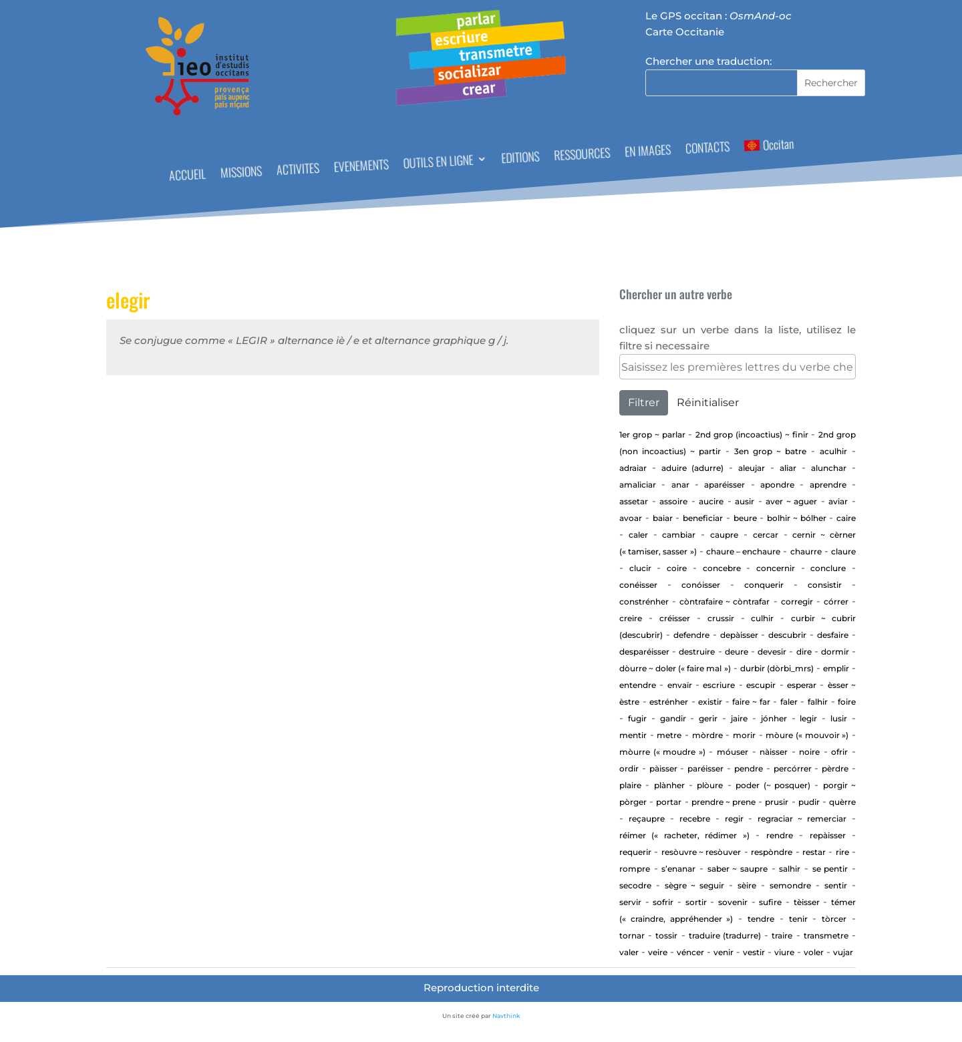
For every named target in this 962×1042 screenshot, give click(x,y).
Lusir (838, 718)
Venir (723, 952)
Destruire (697, 652)
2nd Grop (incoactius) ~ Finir (751, 434)
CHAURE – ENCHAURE (743, 551)
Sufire (770, 902)
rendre (779, 835)
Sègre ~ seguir (694, 885)
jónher (774, 718)
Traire (782, 935)
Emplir (836, 668)
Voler (814, 952)
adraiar (633, 468)
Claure (843, 551)
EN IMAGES (648, 152)
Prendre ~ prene (723, 802)
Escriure (719, 685)
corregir (797, 601)
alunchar (828, 468)
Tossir (666, 935)
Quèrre (842, 802)
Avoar (630, 518)
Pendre (748, 768)
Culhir (762, 618)
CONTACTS (707, 149)
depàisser (739, 635)
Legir (808, 718)
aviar (838, 501)
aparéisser (724, 485)
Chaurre (806, 551)
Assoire (673, 501)
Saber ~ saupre (737, 869)
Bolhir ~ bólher (796, 518)
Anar (680, 485)
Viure (784, 952)
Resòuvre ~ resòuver (701, 852)
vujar (843, 952)
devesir (772, 652)
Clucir (640, 568)
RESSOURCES (582, 156)
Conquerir (764, 585)
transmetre (826, 935)
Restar (814, 852)
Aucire (711, 501)
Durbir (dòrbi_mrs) (777, 668)
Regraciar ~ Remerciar (802, 819)
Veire (657, 952)
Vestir (754, 952)
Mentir (633, 735)
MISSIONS (241, 173)
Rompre (634, 869)
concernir (775, 568)
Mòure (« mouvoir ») (807, 735)
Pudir (809, 802)
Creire (630, 618)
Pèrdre (835, 768)
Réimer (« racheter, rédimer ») (684, 835)
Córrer (836, 601)
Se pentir (830, 869)
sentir (835, 885)
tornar (632, 935)
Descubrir (787, 635)
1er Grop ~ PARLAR (652, 434)
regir (734, 819)
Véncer (690, 952)
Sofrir (663, 902)
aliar (788, 468)
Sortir (696, 902)
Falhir (818, 702)
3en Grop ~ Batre (770, 451)
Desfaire (832, 635)
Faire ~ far (751, 702)
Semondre (790, 885)
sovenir (733, 902)
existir (710, 702)
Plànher (669, 785)
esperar (801, 685)
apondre (777, 485)
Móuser (732, 752)
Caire (846, 518)
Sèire (747, 885)
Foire (847, 702)
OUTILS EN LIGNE (438, 163)
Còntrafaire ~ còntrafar (724, 601)
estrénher (668, 702)
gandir (673, 718)
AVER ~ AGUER (791, 501)
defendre (691, 635)
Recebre (694, 819)
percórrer (793, 768)
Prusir (776, 802)
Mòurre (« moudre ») (662, 752)
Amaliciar (637, 485)
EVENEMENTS (361, 167)
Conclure (828, 568)
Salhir (789, 869)
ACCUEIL (187, 176)
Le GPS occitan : (718, 15)
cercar (765, 535)
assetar (633, 501)
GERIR (708, 718)
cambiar (678, 535)
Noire (809, 752)
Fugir (637, 718)
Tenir (798, 919)
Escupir (761, 685)
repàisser (828, 835)
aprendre (828, 485)
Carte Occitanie (684, 31)
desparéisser (644, 652)
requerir (635, 852)
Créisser (674, 618)
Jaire (739, 718)
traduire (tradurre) (725, 935)
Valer (629, 952)
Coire (677, 568)
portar (668, 802)
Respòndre (771, 852)
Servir (630, 902)
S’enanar (678, 869)
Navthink (506, 1015)
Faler (789, 702)
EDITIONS (520, 158)
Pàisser (663, 768)
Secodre (635, 885)
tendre (761, 919)
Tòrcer (834, 919)
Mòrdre (707, 735)
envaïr (679, 685)
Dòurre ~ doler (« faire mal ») (675, 668)
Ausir (744, 501)
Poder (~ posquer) (773, 785)
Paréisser (705, 768)
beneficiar (703, 518)
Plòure (710, 785)
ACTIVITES (297, 170)
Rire (842, 852)
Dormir (835, 652)
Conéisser (638, 585)
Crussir (720, 618)
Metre (669, 735)
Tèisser (807, 902)
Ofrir (839, 752)
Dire (804, 652)
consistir (825, 585)
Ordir (629, 768)
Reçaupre (647, 819)
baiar (663, 518)
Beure (745, 518)
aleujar (751, 468)
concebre (722, 568)
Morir (744, 735)
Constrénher (644, 601)
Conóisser (700, 585)
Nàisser (774, 752)
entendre (637, 685)
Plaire (630, 785)
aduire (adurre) (692, 468)
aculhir (833, 451)
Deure (736, 652)
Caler (638, 535)
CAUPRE (724, 535)
